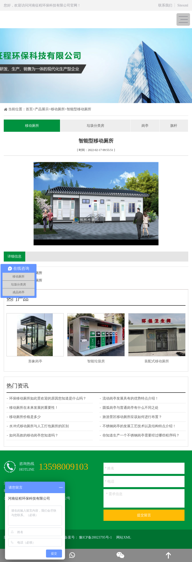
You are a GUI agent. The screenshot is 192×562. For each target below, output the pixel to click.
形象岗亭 (35, 361)
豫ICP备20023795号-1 (95, 537)
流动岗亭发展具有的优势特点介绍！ (130, 398)
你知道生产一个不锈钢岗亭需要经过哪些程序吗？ (141, 435)
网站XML (123, 537)
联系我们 (165, 5)
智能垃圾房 (96, 361)
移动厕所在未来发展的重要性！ (33, 408)
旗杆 (173, 126)
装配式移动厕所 (156, 361)
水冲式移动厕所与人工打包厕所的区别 (39, 426)
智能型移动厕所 (79, 109)
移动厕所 (58, 109)
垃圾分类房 (95, 126)
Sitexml (182, 5)
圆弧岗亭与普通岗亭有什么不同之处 (130, 408)
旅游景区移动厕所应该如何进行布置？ (132, 417)
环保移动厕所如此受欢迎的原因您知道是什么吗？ (47, 398)
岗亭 (145, 126)
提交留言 (144, 515)
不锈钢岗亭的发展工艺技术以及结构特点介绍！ (139, 426)
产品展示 (42, 109)
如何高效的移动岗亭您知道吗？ (33, 435)
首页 (29, 109)
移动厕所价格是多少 (25, 417)
